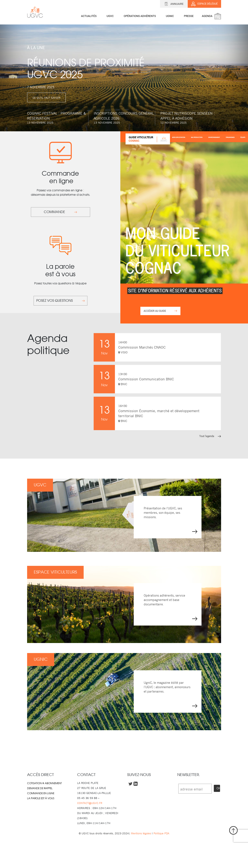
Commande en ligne (40, 793)
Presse (189, 16)
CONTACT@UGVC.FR (89, 803)
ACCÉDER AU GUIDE (160, 310)
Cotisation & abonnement (44, 783)
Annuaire (174, 4)
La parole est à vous (40, 798)
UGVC (110, 16)
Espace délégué (204, 4)
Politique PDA (161, 833)
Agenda (208, 16)
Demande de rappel (40, 788)
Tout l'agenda (210, 436)
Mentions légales (141, 833)
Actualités (89, 16)
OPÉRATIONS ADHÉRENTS (140, 16)
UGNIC (170, 16)
